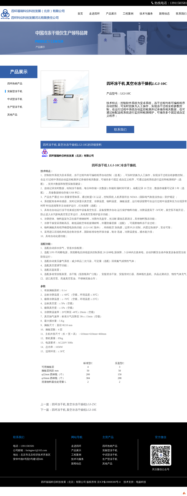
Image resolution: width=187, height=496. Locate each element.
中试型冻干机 (14, 99)
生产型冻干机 (14, 107)
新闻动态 (164, 13)
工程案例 (128, 13)
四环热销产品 (14, 83)
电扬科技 (141, 482)
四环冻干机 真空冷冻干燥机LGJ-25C (74, 404)
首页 (80, 13)
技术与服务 (146, 13)
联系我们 (181, 13)
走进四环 (94, 13)
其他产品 (12, 114)
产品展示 (111, 13)
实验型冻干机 (14, 91)
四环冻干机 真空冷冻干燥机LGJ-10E (74, 409)
